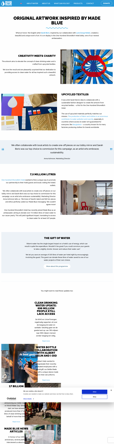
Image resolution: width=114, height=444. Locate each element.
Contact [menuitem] (90, 3)
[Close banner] (111, 432)
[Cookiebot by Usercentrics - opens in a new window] (11, 440)
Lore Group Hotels (83, 33)
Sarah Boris (45, 33)
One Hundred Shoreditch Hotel (13, 180)
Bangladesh (77, 124)
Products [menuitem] (78, 3)
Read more (43, 346)
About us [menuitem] (46, 3)
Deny (94, 438)
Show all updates (57, 403)
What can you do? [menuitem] (62, 3)
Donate (106, 3)
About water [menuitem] (32, 3)
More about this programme (57, 266)
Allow (94, 433)
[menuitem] (21, 3)
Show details (27, 440)
